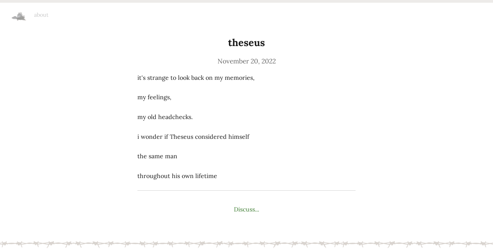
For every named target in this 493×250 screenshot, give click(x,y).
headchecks (19, 14)
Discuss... (246, 209)
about (41, 14)
